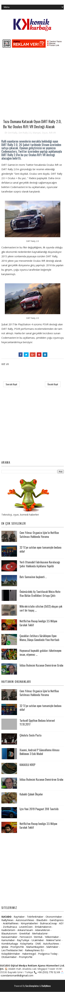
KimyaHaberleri (29, 923)
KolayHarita (26, 943)
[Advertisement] (32, 85)
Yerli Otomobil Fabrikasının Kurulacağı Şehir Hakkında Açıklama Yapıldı (40, 564)
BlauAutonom (9, 933)
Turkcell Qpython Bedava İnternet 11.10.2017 (37, 722)
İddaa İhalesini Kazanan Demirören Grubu (41, 665)
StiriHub (38, 937)
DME (38, 943)
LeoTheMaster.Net (12, 950)
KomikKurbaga (9, 943)
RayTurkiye (23, 940)
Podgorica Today (47, 953)
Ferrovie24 (26, 937)
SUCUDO (6, 916)
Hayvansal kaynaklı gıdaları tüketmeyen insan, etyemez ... (40, 653)
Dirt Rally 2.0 (25, 132)
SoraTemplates (32, 986)
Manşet (37, 132)
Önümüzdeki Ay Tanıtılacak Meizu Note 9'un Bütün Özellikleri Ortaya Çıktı (40, 594)
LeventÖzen (26, 926)
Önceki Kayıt (52, 384)
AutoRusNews (51, 943)
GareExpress (57, 920)
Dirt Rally (12, 132)
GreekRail (24, 933)
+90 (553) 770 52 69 (48, 972)
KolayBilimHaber (10, 953)
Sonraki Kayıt (11, 384)
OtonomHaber (54, 916)
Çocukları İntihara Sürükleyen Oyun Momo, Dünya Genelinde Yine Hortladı (39, 638)
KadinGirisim (8, 930)
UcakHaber (38, 940)
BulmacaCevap (48, 923)
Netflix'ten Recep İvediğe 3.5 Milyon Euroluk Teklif (38, 623)
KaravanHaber (9, 937)
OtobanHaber (9, 957)
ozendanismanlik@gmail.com (17, 975)
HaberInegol (29, 953)
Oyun (45, 132)
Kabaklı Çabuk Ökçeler (31, 794)
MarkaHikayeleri (35, 947)
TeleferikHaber (35, 916)
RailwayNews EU (34, 950)
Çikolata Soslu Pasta (30, 735)
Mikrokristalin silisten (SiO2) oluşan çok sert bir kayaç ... (41, 608)
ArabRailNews (11, 923)
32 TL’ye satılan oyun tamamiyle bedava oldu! (40, 549)
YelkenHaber (52, 937)
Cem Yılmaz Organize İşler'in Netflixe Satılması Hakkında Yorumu (39, 535)
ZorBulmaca (10, 926)
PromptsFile (17, 947)
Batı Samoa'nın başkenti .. (33, 577)
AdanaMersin (42, 930)
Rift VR (52, 132)
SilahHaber (52, 947)
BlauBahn (41, 920)
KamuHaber (8, 940)
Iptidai (4, 947)
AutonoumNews (25, 920)
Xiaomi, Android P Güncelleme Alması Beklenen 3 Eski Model (39, 752)
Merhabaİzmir (40, 933)
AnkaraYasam (25, 930)
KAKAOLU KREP (27, 765)
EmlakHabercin (43, 926)
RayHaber (19, 916)
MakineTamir (53, 940)
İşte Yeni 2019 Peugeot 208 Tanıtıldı (39, 809)
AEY (61, 923)
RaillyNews (7, 920)
